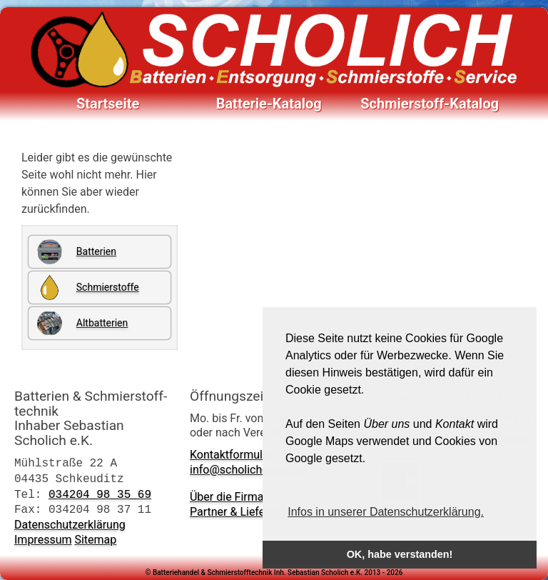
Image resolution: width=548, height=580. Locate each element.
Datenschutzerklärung (70, 524)
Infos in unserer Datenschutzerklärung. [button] (386, 512)
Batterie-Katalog (269, 103)
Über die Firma (227, 497)
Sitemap (95, 539)
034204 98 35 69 (100, 494)
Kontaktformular (231, 454)
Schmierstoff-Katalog (429, 103)
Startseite (107, 103)
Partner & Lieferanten (243, 512)
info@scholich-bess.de (247, 469)
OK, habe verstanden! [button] (400, 554)
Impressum (43, 539)
